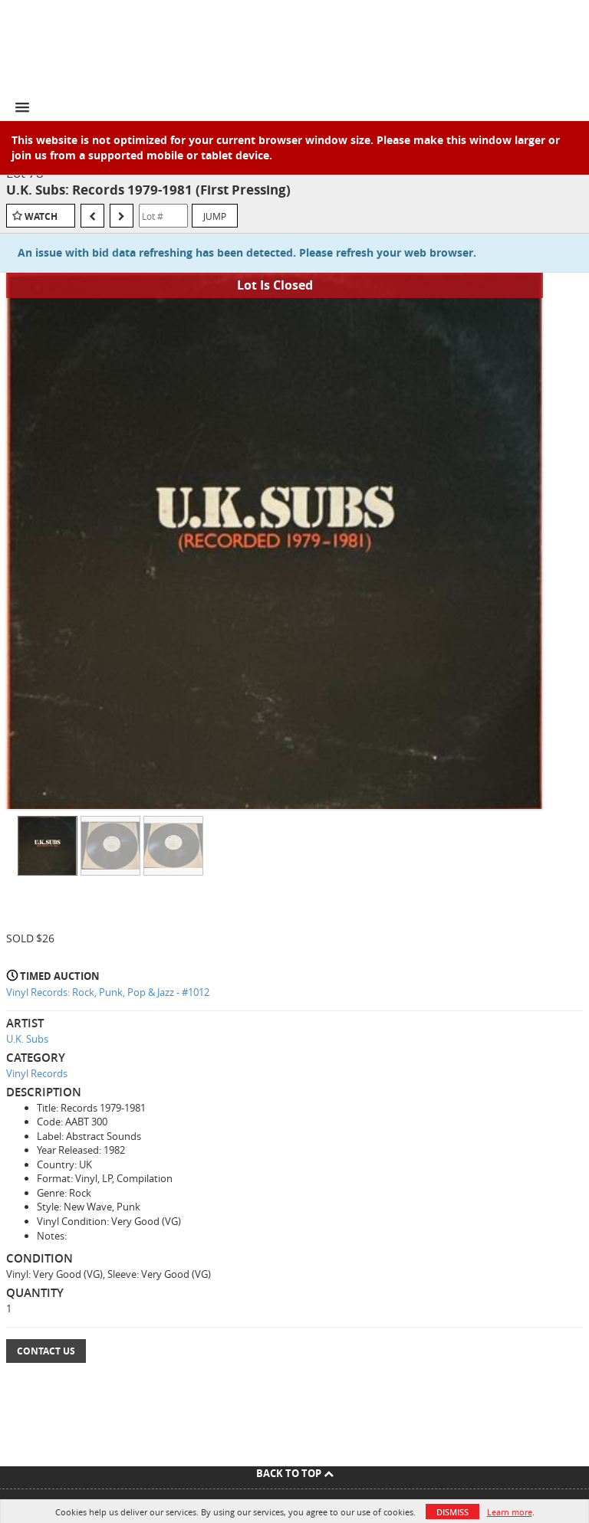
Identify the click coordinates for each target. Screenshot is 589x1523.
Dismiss (452, 1512)
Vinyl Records (36, 1073)
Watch (41, 216)
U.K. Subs (27, 1039)
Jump (214, 216)
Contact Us (46, 1351)
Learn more (509, 1512)
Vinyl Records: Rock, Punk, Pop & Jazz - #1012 (107, 992)
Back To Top (295, 1473)
